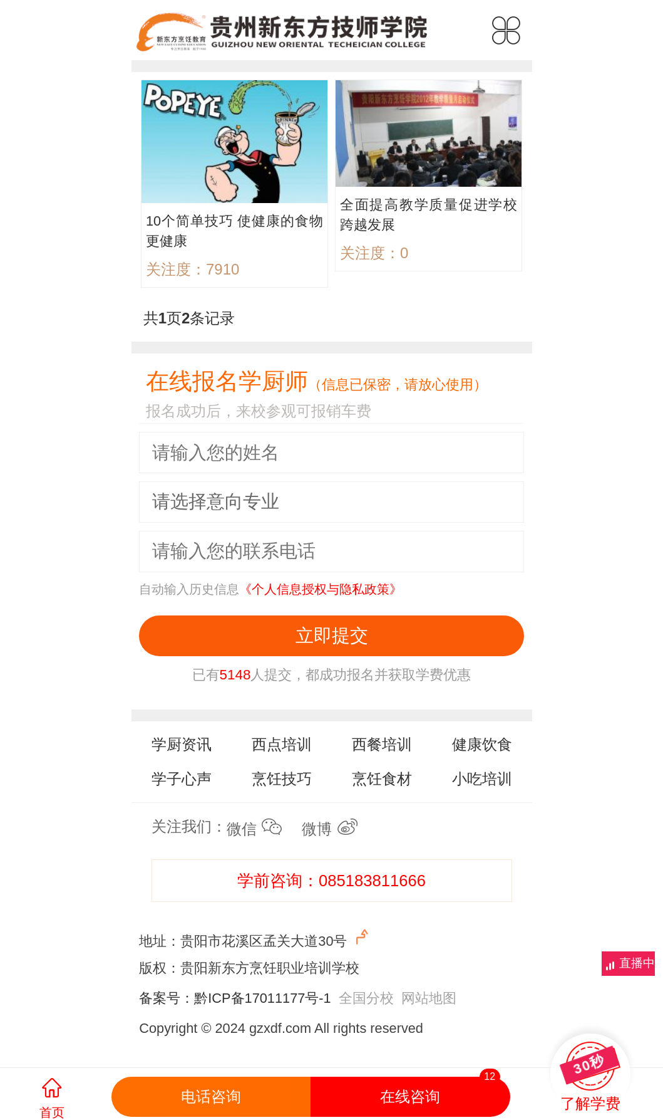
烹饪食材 (382, 778)
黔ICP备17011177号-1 (262, 998)
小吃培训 (482, 778)
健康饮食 (482, 744)
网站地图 (428, 998)
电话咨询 (211, 1096)
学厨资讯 (182, 744)
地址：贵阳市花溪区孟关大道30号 (255, 938)
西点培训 (282, 744)
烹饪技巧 (282, 778)
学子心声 (182, 778)
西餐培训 (382, 744)
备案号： (166, 998)
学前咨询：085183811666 (331, 880)
